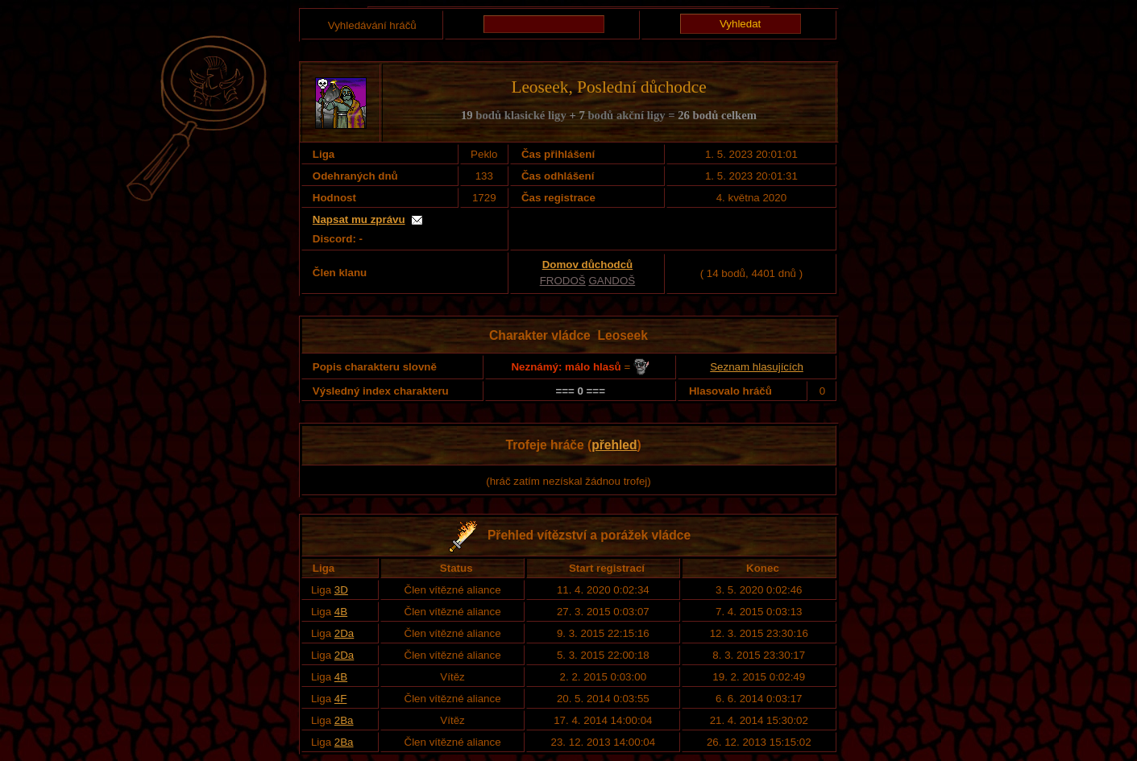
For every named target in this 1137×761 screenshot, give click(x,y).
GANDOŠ (611, 281)
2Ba (344, 720)
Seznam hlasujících (756, 367)
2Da (344, 633)
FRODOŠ (563, 281)
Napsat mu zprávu (359, 219)
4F (340, 699)
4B (340, 612)
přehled (614, 445)
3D (341, 590)
